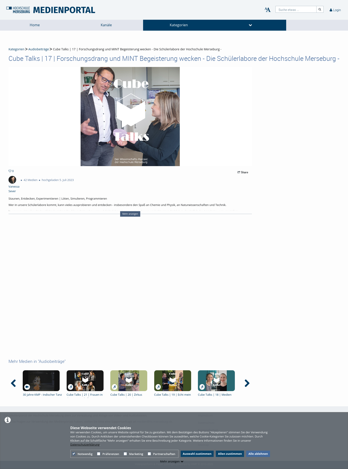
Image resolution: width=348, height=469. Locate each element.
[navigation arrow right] (247, 383)
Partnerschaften (161, 454)
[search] (296, 9)
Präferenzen (108, 454)
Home (35, 25)
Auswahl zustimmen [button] (197, 454)
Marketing (133, 454)
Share (242, 172)
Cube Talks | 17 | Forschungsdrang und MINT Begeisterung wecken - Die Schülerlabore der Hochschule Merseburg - (137, 49)
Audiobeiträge (38, 49)
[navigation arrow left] (13, 383)
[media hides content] (250, 25)
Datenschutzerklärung (85, 444)
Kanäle (106, 25)
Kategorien (179, 25)
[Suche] (320, 9)
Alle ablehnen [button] (258, 454)
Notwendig (82, 454)
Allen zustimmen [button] (230, 454)
